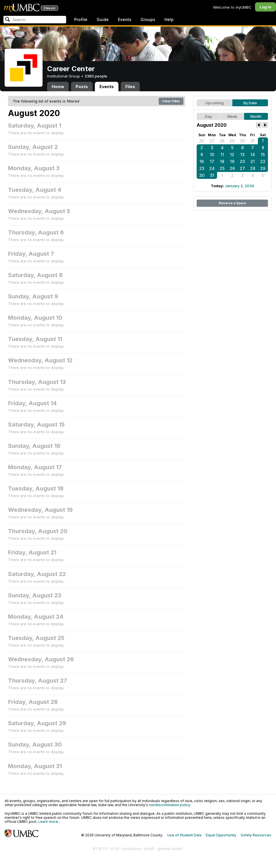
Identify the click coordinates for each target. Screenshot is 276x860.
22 (262, 161)
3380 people (96, 76)
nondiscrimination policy (169, 805)
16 (202, 161)
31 (252, 140)
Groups (148, 19)
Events (124, 19)
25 (222, 168)
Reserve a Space (232, 203)
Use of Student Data (184, 835)
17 (212, 161)
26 (201, 140)
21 (252, 161)
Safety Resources (256, 835)
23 (201, 168)
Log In (265, 7)
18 (222, 161)
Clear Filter (171, 101)
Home (58, 86)
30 (242, 140)
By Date (250, 103)
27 (212, 140)
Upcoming (215, 103)
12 (232, 154)
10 (212, 154)
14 (252, 154)
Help (169, 19)
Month (256, 116)
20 (242, 161)
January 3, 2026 (239, 185)
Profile (80, 19)
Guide (103, 19)
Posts (82, 86)
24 (212, 168)
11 (222, 154)
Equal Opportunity (221, 835)
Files (130, 86)
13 (242, 154)
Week (232, 116)
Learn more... (49, 821)
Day (208, 116)
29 (232, 140)
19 (232, 161)
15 (263, 154)
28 (222, 140)
